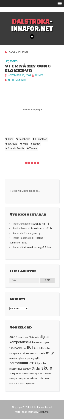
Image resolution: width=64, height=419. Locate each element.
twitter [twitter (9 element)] (33, 378)
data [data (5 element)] (37, 337)
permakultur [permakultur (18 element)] (18, 363)
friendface (41, 139)
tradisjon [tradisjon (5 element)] (13, 379)
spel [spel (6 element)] (37, 373)
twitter (33, 148)
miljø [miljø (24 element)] (50, 353)
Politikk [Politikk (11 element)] (33, 363)
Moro (14, 61)
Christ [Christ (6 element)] (32, 337)
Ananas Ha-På (41, 223)
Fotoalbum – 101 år (41, 228)
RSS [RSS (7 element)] (20, 368)
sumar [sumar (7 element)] (48, 373)
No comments (17, 80)
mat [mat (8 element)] (17, 353)
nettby (37, 143)
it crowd (12, 143)
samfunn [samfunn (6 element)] (27, 369)
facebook (24, 139)
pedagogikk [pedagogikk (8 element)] (33, 358)
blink (10, 139)
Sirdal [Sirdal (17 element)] (36, 368)
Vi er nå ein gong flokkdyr (28, 68)
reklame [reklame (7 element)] (13, 368)
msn (25, 143)
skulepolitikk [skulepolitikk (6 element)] (15, 373)
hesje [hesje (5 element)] (23, 348)
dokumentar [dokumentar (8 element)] (35, 342)
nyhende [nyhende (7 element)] (22, 358)
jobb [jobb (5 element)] (36, 348)
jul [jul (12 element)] (40, 348)
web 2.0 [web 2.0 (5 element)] (23, 384)
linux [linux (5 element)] (49, 348)
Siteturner (44, 411)
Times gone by (32, 233)
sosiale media (16, 148)
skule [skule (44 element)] (46, 368)
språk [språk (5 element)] (42, 374)
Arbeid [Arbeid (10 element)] (13, 337)
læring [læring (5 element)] (12, 353)
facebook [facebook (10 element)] (15, 348)
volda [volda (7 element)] (16, 383)
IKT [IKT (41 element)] (30, 347)
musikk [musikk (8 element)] (13, 358)
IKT (6, 61)
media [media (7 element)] (42, 353)
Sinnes (38, 75)
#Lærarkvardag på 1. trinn (38, 247)
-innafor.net (32, 25)
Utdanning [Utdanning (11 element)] (44, 378)
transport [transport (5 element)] (22, 379)
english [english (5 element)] (46, 343)
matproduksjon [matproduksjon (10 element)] (29, 353)
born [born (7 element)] (20, 337)
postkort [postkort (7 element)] (43, 363)
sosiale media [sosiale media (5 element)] (28, 374)
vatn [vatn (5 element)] (11, 384)
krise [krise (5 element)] (44, 348)
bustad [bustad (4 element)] (25, 337)
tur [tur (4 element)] (28, 379)
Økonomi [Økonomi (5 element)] (31, 384)
